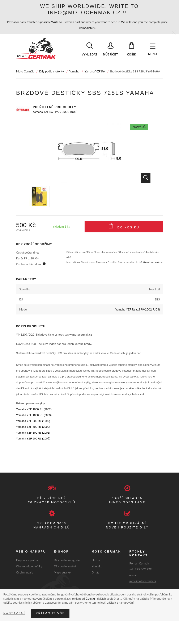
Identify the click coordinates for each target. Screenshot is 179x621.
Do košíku (123, 227)
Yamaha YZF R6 (95, 71)
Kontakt (97, 566)
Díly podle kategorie (67, 560)
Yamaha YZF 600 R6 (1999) (33, 421)
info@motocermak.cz (150, 262)
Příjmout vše (50, 613)
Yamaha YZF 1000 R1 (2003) (34, 415)
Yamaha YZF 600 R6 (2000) (33, 427)
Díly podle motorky (51, 71)
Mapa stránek (62, 572)
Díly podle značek (65, 566)
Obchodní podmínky (29, 566)
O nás (95, 572)
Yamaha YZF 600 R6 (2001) (33, 432)
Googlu (90, 598)
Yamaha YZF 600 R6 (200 (32, 438)
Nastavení (14, 613)
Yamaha (74, 71)
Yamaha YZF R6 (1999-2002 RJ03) (55, 112)
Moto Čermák (25, 71)
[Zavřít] (174, 32)
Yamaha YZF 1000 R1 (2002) (34, 409)
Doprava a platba (27, 560)
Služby (96, 560)
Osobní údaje (24, 572)
